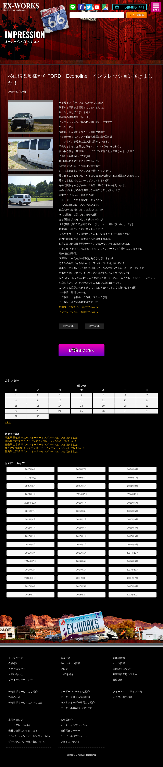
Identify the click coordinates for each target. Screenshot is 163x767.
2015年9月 (132, 536)
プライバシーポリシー (20, 679)
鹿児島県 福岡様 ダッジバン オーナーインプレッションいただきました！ (45, 448)
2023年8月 (81, 477)
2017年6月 (81, 511)
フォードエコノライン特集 (127, 691)
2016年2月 (30, 536)
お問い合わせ (15, 674)
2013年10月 (30, 578)
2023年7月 (132, 477)
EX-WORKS (27, 7)
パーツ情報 (119, 663)
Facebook (81, 7)
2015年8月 (30, 544)
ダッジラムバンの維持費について (26, 741)
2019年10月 (81, 494)
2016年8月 (132, 519)
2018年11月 (133, 494)
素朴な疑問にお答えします (23, 730)
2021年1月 (30, 494)
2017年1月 (81, 519)
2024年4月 (132, 469)
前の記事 (68, 326)
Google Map (105, 7)
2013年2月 (81, 594)
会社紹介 (13, 663)
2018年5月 (132, 503)
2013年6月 (30, 586)
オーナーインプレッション (75, 725)
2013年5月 (81, 586)
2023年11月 (30, 477)
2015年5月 (132, 544)
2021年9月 (132, 486)
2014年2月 (30, 569)
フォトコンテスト (70, 741)
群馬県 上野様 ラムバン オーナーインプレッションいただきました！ (42, 451)
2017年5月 (132, 511)
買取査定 (118, 679)
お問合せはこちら (81, 350)
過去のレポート (16, 697)
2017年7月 (30, 511)
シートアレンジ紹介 (19, 725)
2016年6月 (81, 527)
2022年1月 (81, 486)
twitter (89, 7)
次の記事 (94, 326)
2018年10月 (30, 503)
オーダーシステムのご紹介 (75, 691)
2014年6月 (81, 561)
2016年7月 (30, 527)
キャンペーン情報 (70, 663)
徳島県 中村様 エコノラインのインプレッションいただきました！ (41, 441)
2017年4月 (30, 519)
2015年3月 (30, 553)
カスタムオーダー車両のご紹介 (78, 702)
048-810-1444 (134, 7)
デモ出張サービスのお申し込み (25, 702)
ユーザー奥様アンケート (74, 736)
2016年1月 (81, 536)
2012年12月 (133, 594)
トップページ (15, 657)
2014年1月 (81, 569)
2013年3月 (30, 594)
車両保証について (122, 668)
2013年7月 (132, 578)
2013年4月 (132, 586)
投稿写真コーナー (70, 730)
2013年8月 (81, 578)
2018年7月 (81, 503)
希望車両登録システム (125, 674)
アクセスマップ (16, 668)
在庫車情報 (119, 657)
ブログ (64, 668)
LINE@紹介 (67, 674)
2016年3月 (132, 527)
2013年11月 (133, 569)
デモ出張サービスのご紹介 (23, 691)
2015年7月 (81, 544)
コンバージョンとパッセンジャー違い (29, 736)
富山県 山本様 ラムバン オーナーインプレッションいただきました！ (42, 444)
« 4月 (8, 422)
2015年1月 (81, 553)
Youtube (97, 7)
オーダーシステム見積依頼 (75, 697)
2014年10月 (30, 561)
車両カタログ (15, 719)
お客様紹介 (67, 719)
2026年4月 (30, 469)
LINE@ (73, 7)
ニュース (65, 657)
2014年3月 (132, 561)
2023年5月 (30, 486)
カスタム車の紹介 (122, 697)
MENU (156, 7)
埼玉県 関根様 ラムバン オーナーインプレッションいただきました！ (42, 437)
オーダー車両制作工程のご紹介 (78, 708)
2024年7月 (81, 469)
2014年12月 (133, 553)
